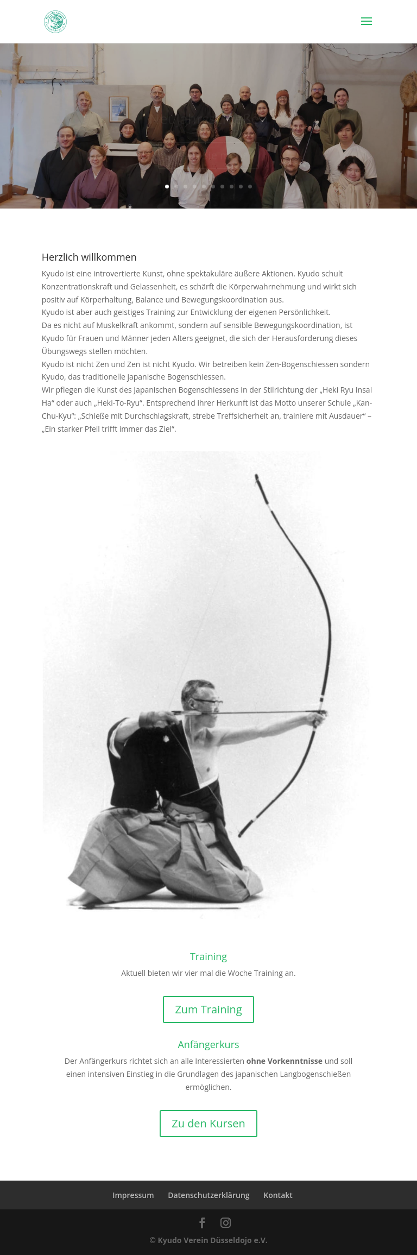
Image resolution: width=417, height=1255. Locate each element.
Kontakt (278, 1195)
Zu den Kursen (208, 1123)
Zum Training (208, 1009)
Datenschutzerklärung (208, 1195)
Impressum (133, 1195)
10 (250, 186)
